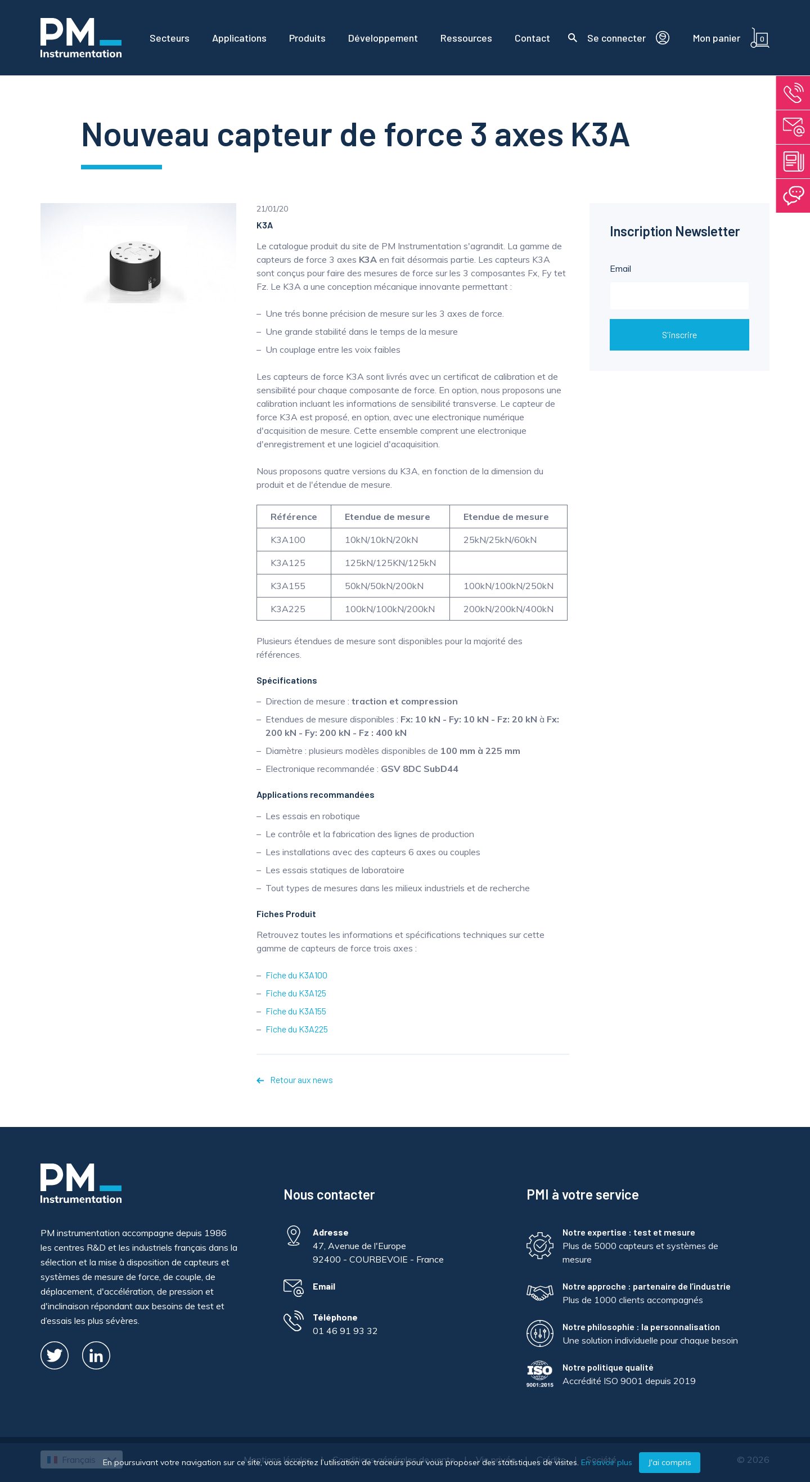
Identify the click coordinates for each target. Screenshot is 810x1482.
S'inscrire (679, 334)
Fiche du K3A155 (296, 1010)
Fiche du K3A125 (296, 992)
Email (679, 286)
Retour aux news (294, 1079)
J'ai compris (669, 1462)
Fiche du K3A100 (296, 974)
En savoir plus (606, 1462)
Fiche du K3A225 (297, 1028)
